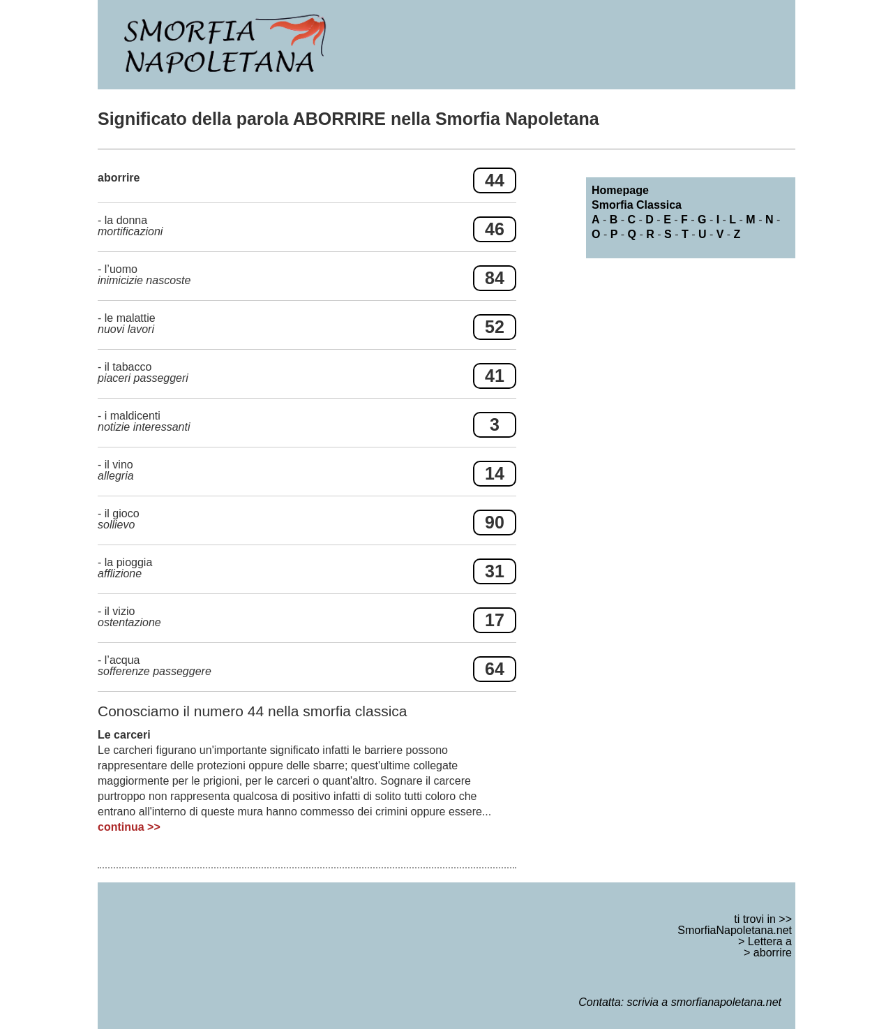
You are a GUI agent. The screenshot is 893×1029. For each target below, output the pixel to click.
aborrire (772, 952)
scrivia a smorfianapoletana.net (704, 1002)
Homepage (620, 190)
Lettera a (770, 941)
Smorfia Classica (637, 205)
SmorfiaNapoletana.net (734, 930)
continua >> (129, 827)
